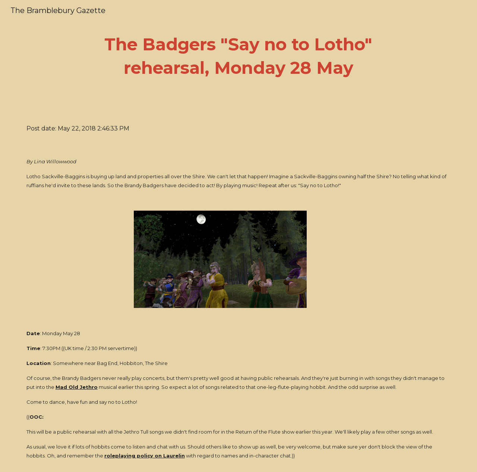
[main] (238, 56)
